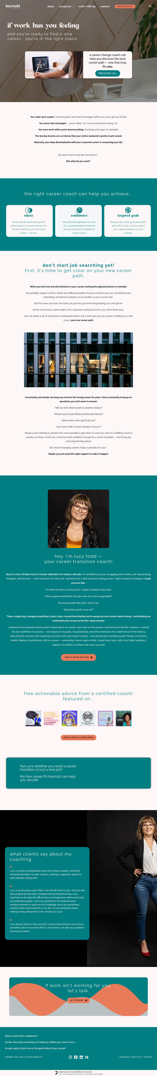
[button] (72, 6)
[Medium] (86, 1057)
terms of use (136, 1057)
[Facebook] (76, 1057)
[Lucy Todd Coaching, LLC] (13, 6)
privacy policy (124, 1057)
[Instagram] (70, 1057)
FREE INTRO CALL (107, 73)
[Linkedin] (81, 1057)
